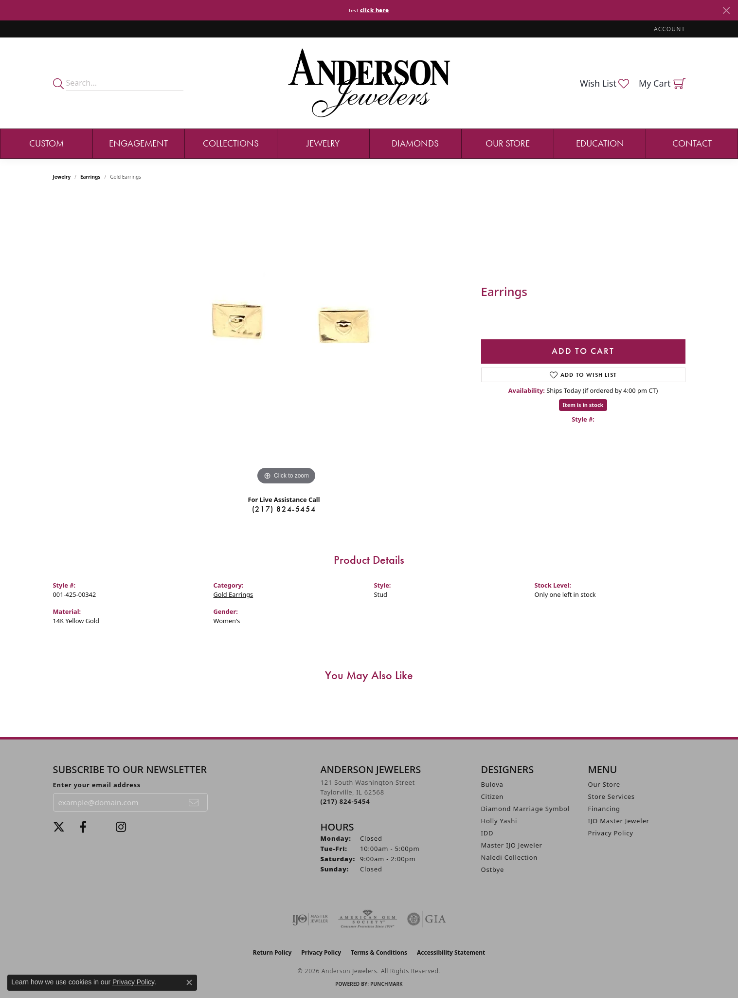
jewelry (62, 176)
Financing (604, 808)
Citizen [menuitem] (492, 796)
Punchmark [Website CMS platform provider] (386, 983)
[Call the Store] (345, 801)
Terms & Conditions (379, 952)
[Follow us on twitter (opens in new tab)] (59, 827)
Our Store (508, 143)
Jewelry (323, 143)
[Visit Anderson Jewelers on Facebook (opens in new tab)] (82, 827)
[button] (668, 28)
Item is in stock (583, 404)
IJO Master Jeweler (618, 820)
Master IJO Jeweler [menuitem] (511, 845)
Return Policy (272, 952)
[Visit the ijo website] (310, 919)
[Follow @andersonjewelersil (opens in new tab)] (121, 827)
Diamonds (415, 143)
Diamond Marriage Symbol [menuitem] (525, 808)
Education (600, 143)
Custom (46, 143)
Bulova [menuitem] (492, 784)
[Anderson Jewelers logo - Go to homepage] (369, 83)
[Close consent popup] (189, 982)
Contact (692, 143)
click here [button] (374, 10)
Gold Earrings (233, 594)
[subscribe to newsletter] (194, 802)
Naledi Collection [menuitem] (509, 857)
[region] (286, 341)
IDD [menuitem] (487, 833)
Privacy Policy (610, 833)
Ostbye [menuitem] (492, 869)
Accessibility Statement (451, 952)
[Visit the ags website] (367, 919)
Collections (231, 143)
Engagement (138, 143)
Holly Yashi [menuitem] (499, 820)
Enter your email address (97, 784)
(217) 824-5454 (284, 509)
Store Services (611, 796)
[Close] (726, 10)
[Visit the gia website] (426, 919)
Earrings (90, 176)
